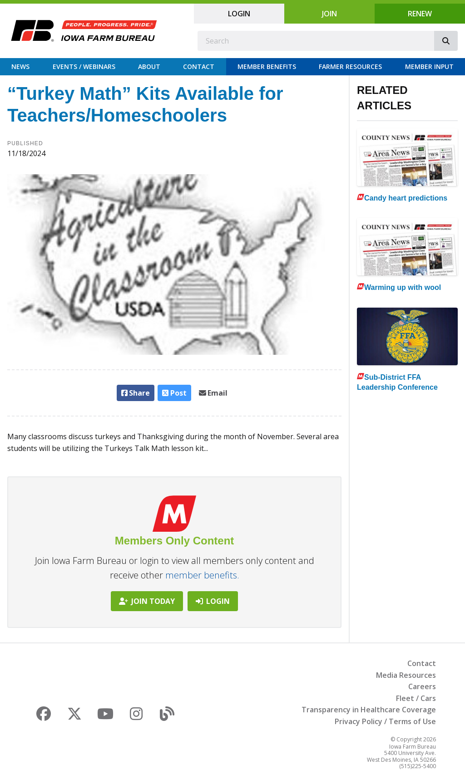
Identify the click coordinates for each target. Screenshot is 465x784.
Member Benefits (266, 66)
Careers (422, 686)
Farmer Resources (350, 66)
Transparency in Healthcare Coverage (369, 710)
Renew (420, 14)
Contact (198, 66)
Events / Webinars (84, 66)
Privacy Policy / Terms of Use (385, 721)
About (149, 66)
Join (329, 14)
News (20, 66)
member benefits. (202, 575)
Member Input (429, 66)
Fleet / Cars (416, 698)
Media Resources (406, 675)
